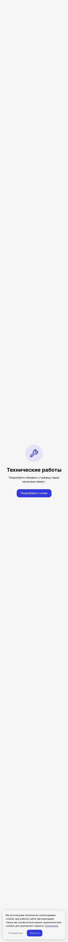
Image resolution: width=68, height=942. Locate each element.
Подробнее (51, 925)
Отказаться (16, 933)
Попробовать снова (34, 493)
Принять (35, 933)
